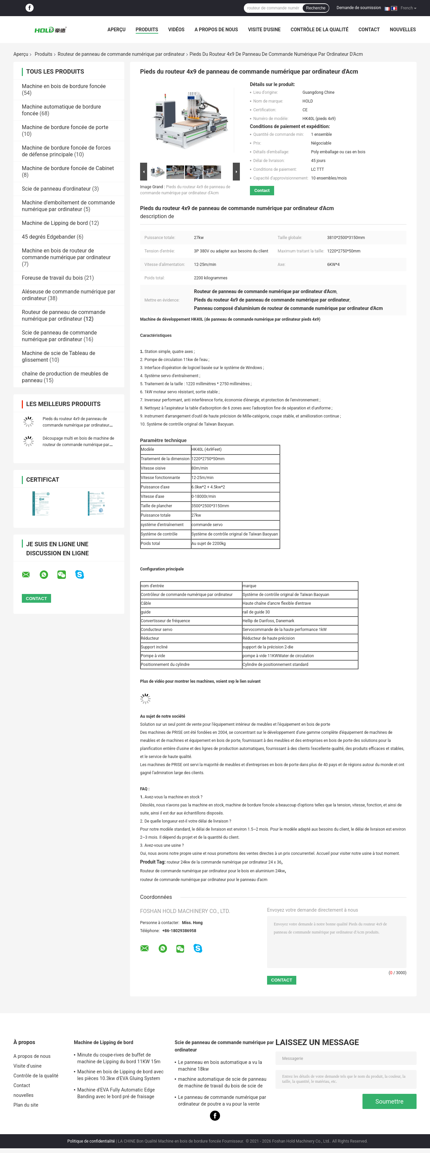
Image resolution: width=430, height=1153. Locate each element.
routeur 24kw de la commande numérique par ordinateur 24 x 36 (224, 862)
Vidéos (176, 29)
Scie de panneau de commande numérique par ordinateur (59, 336)
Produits (147, 29)
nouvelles (403, 29)
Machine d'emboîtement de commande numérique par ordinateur (68, 205)
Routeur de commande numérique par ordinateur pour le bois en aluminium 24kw (212, 871)
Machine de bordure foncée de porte (65, 127)
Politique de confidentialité (91, 1141)
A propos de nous (216, 29)
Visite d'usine (264, 29)
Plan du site (25, 1105)
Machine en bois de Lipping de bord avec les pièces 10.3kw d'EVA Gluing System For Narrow (120, 1076)
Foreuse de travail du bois (52, 278)
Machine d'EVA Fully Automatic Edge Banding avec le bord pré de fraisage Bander (116, 1094)
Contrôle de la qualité (319, 29)
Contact (369, 29)
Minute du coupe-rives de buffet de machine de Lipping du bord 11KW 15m (119, 1058)
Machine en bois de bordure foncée (64, 86)
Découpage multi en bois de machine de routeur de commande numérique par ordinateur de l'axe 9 (78, 444)
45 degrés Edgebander (48, 237)
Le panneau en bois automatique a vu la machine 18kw (220, 1066)
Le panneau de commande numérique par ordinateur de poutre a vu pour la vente (222, 1101)
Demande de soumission (359, 7)
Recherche (316, 8)
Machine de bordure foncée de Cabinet (68, 168)
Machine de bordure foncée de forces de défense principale (66, 151)
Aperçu (117, 29)
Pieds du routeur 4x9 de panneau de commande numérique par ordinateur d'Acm (76, 425)
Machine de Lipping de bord (55, 223)
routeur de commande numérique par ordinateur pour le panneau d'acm (203, 879)
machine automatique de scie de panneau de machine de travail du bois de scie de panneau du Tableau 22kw (222, 1083)
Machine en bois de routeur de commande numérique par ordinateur (66, 254)
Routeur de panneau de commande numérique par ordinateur (121, 54)
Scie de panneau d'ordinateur (56, 189)
